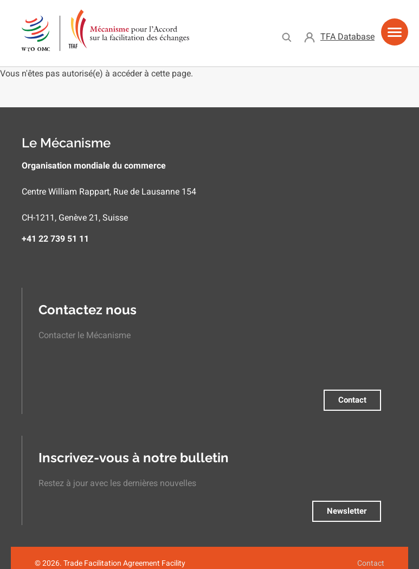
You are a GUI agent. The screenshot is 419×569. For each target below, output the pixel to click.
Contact (352, 400)
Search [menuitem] (286, 37)
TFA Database (347, 36)
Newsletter (346, 511)
